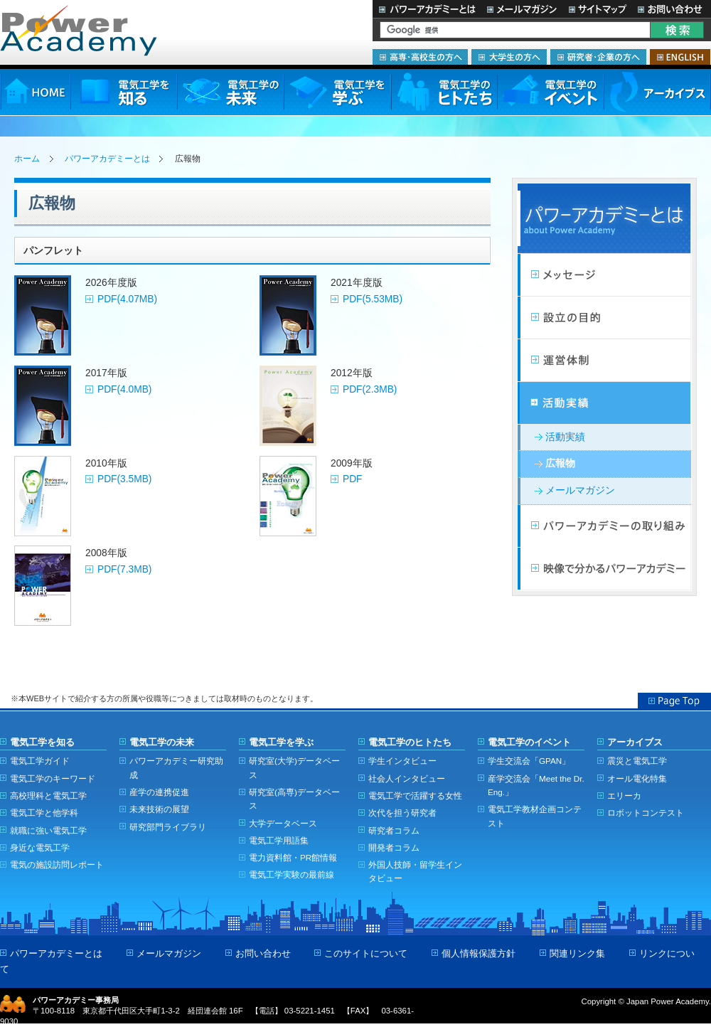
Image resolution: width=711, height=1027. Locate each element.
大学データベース (283, 823)
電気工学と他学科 (44, 812)
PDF (353, 479)
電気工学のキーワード (52, 778)
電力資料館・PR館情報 (293, 857)
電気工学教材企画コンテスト (535, 815)
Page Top (674, 700)
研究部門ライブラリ (167, 826)
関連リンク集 (577, 953)
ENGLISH (680, 57)
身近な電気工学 (40, 847)
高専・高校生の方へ (420, 57)
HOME (35, 92)
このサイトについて (365, 953)
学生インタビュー (402, 760)
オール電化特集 (637, 778)
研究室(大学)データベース (294, 767)
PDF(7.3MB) (124, 569)
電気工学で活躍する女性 (415, 795)
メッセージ (604, 275)
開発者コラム (393, 847)
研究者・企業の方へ (598, 57)
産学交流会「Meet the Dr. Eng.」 (536, 785)
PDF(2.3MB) (370, 389)
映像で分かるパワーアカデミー (604, 569)
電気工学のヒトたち (443, 92)
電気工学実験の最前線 (291, 874)
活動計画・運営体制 (604, 360)
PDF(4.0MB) (124, 389)
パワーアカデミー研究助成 (176, 767)
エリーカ (624, 795)
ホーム (27, 159)
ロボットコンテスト (645, 812)
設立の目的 (604, 318)
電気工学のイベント (550, 92)
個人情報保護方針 (478, 953)
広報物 (560, 463)
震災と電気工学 (637, 760)
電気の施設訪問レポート (57, 864)
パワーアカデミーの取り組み (604, 526)
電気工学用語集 (279, 840)
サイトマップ (597, 9)
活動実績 (604, 403)
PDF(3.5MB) (124, 479)
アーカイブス (657, 92)
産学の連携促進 (159, 792)
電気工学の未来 (230, 92)
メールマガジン (521, 9)
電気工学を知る (123, 92)
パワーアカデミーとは (427, 9)
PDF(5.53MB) (372, 299)
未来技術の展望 (159, 809)
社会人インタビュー (406, 778)
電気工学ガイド (40, 760)
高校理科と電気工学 (48, 795)
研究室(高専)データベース (294, 798)
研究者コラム (393, 830)
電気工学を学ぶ (337, 92)
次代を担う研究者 (402, 812)
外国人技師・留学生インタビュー (415, 871)
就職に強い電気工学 (48, 830)
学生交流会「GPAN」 (529, 760)
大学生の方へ (509, 57)
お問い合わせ (671, 9)
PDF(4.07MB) (127, 299)
